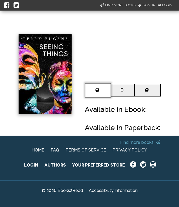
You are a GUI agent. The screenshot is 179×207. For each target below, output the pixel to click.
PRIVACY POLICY (129, 150)
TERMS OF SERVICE (86, 150)
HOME (38, 150)
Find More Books (118, 5)
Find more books (140, 142)
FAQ (55, 150)
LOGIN (31, 165)
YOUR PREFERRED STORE (98, 165)
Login (165, 5)
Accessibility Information (113, 190)
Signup (146, 5)
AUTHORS (55, 165)
